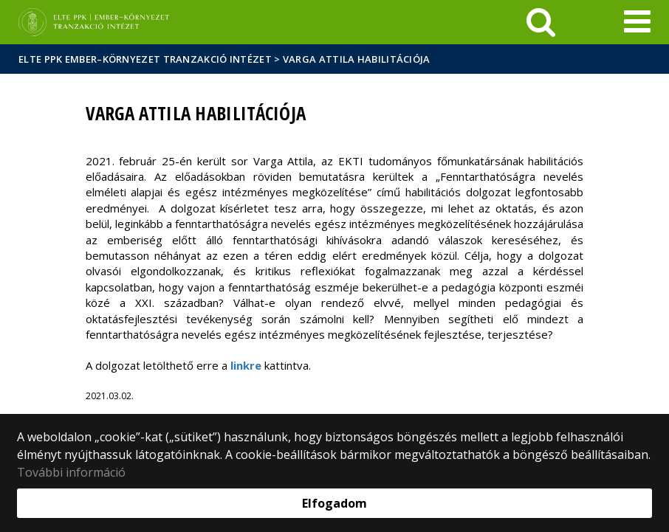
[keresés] (540, 22)
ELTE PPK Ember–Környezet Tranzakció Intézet (145, 59)
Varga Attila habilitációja (356, 59)
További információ (71, 472)
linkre (245, 365)
